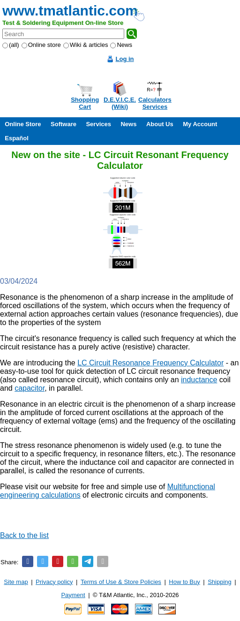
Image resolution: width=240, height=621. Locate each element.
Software (63, 124)
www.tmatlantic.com (70, 10)
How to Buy (184, 581)
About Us (159, 124)
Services (98, 124)
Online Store (23, 124)
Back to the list (24, 535)
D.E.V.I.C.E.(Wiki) (120, 103)
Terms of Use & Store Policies (121, 581)
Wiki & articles (85, 44)
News (121, 44)
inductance (199, 380)
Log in (125, 58)
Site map (16, 581)
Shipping (220, 581)
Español (17, 138)
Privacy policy (54, 581)
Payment (73, 594)
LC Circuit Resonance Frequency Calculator (150, 363)
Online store (41, 44)
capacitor (30, 388)
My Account (200, 124)
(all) (10, 44)
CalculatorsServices (155, 103)
